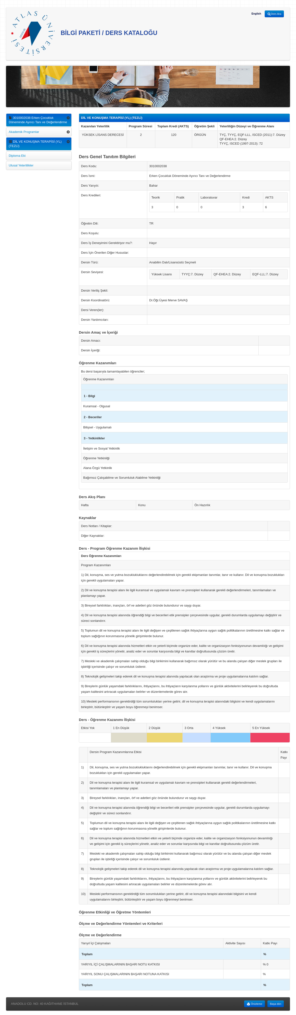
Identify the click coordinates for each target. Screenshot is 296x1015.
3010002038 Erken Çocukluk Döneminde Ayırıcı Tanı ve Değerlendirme (38, 120)
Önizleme (254, 1004)
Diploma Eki (17, 155)
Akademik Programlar (24, 132)
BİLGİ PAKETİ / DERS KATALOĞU (84, 33)
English (256, 13)
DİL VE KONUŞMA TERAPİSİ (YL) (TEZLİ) (35, 144)
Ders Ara (274, 14)
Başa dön (275, 1003)
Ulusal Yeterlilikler (21, 165)
